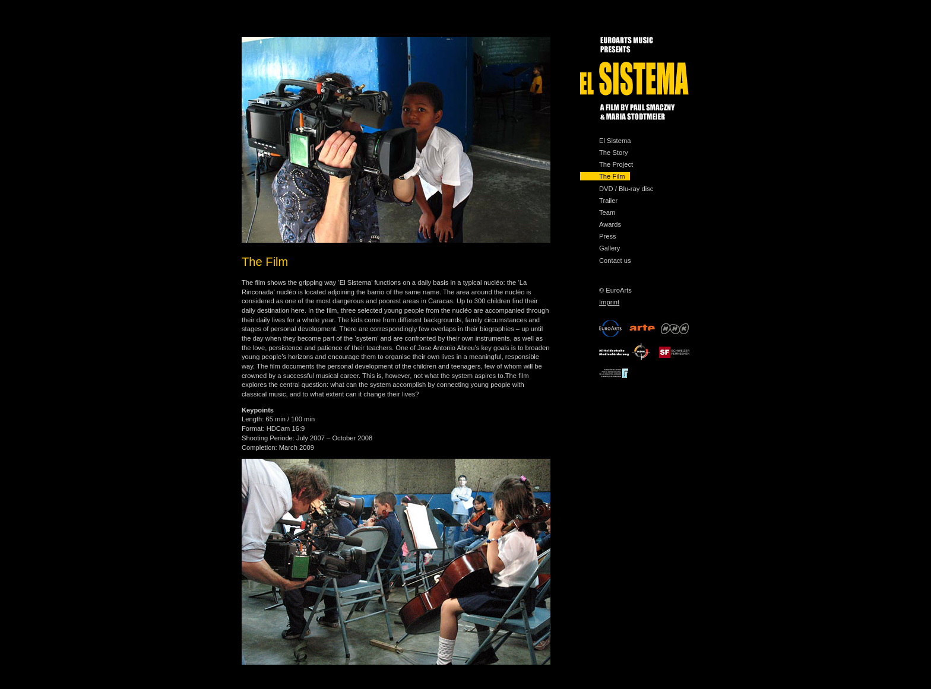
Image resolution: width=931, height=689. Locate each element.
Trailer (608, 200)
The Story (613, 152)
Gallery (609, 248)
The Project (616, 164)
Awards (610, 224)
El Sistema (615, 140)
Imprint (609, 302)
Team (607, 212)
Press (607, 236)
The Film (612, 176)
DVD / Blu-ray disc (626, 188)
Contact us (615, 260)
